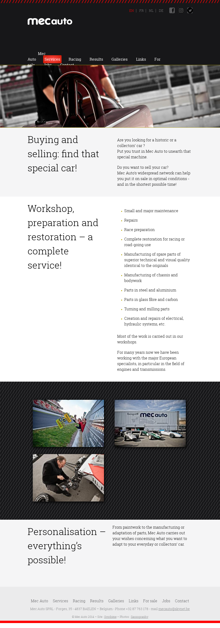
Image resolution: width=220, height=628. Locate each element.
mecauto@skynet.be (174, 609)
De (160, 10)
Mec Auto (53, 53)
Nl (151, 10)
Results (122, 53)
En (131, 10)
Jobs (104, 59)
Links (166, 53)
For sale (150, 600)
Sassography (139, 617)
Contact (124, 59)
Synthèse (110, 617)
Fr (141, 10)
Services (78, 53)
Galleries (145, 53)
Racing (100, 53)
